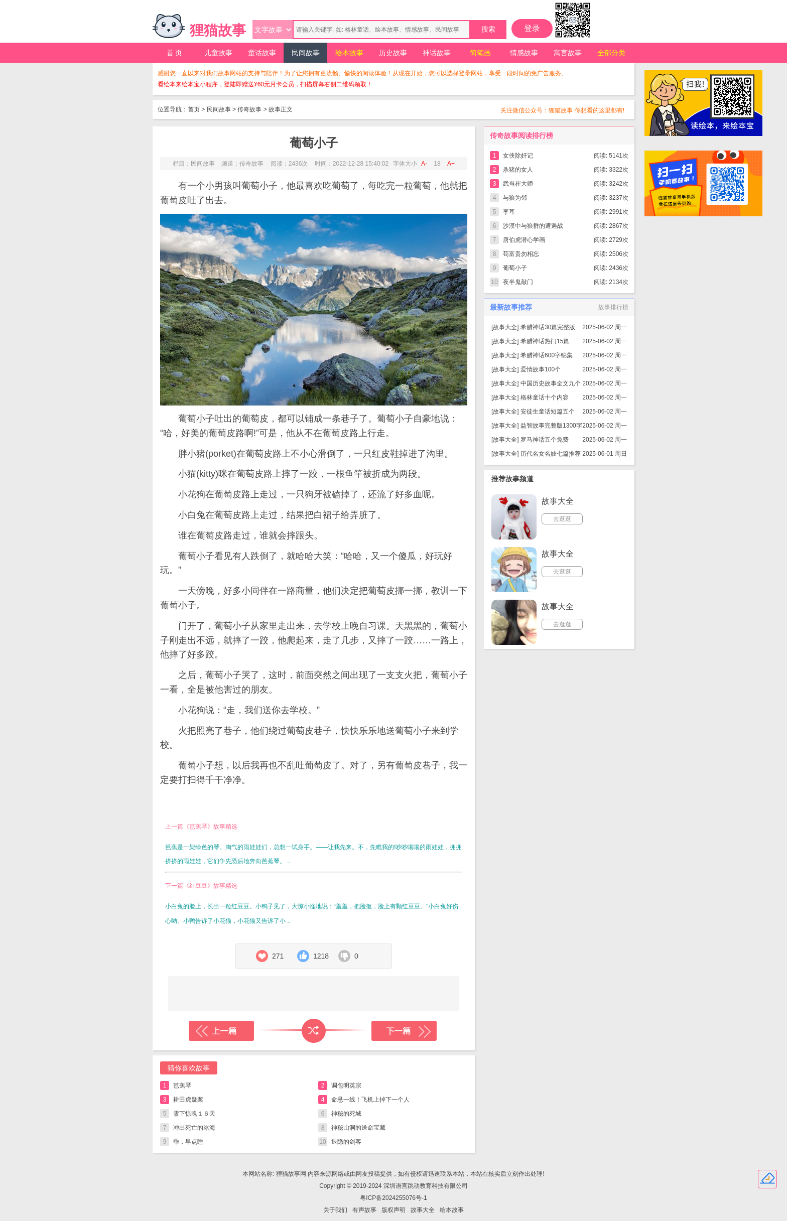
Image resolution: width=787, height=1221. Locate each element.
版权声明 (393, 1209)
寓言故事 (568, 53)
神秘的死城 (346, 1113)
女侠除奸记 (518, 155)
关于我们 (335, 1209)
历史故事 (393, 53)
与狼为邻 (515, 197)
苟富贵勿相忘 (521, 253)
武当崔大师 (518, 183)
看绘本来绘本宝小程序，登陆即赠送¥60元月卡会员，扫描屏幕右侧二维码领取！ (265, 84)
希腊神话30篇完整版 (547, 327)
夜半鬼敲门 (518, 282)
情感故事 (524, 53)
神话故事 (437, 53)
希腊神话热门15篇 (544, 341)
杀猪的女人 (518, 169)
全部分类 (611, 53)
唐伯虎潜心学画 (524, 239)
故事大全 (505, 327)
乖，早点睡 (188, 1141)
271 (278, 956)
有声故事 (364, 1209)
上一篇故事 (221, 1031)
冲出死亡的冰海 (194, 1127)
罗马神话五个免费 (544, 439)
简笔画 (480, 53)
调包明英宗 (346, 1085)
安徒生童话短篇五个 (547, 411)
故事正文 (281, 109)
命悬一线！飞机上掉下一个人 (370, 1099)
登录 (532, 28)
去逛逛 (562, 518)
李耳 (509, 211)
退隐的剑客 (346, 1141)
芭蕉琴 (182, 1085)
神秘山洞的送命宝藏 (358, 1127)
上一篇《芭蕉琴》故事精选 (201, 826)
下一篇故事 (404, 1031)
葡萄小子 (515, 268)
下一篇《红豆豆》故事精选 (201, 885)
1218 (321, 956)
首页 (194, 109)
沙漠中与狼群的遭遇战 (533, 225)
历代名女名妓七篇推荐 (550, 453)
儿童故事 (218, 53)
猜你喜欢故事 (189, 1068)
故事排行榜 (613, 307)
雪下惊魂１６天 (194, 1113)
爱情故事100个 (540, 369)
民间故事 (306, 53)
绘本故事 (349, 53)
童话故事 (262, 53)
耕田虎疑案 (188, 1099)
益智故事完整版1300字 (551, 425)
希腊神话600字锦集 (546, 355)
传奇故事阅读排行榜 (521, 135)
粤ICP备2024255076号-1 (393, 1197)
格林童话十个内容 (544, 397)
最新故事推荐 (511, 307)
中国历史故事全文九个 (550, 383)
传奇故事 (249, 109)
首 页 (175, 53)
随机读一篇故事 (314, 1031)
